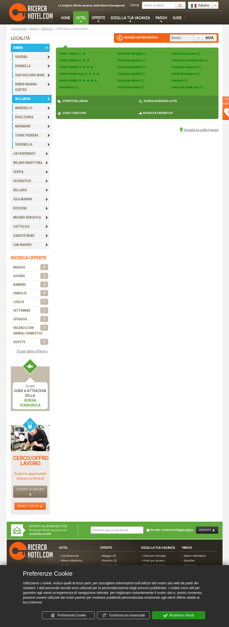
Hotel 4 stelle (78, 80)
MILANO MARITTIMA (30, 163)
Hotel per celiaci (130, 80)
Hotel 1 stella (72, 53)
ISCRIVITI (207, 530)
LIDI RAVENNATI (30, 153)
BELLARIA (30, 190)
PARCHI (161, 18)
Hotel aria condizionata (189, 60)
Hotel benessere (131, 87)
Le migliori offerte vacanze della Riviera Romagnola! (91, 5)
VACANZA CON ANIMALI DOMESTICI (30, 330)
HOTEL (81, 18)
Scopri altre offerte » (32, 351)
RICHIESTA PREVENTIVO (156, 113)
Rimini (33, 28)
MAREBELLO (32, 108)
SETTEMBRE (30, 310)
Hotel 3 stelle (76, 67)
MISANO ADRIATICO (30, 217)
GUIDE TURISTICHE (72, 113)
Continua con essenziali (123, 615)
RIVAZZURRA (32, 117)
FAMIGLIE (30, 293)
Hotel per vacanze (186, 67)
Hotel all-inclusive (185, 74)
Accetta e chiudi (178, 615)
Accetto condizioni (170, 530)
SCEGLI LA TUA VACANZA (130, 18)
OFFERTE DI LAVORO (30, 492)
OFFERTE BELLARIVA (73, 101)
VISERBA (32, 57)
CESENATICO (30, 181)
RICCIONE (30, 208)
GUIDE (177, 18)
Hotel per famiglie (132, 53)
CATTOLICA (30, 226)
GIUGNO (30, 276)
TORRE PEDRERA (32, 135)
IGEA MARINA (30, 199)
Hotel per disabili (131, 74)
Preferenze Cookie (68, 615)
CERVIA (30, 172)
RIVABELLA (32, 66)
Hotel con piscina (185, 53)
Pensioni (179, 80)
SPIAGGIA (30, 319)
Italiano (200, 5)
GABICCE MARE (30, 236)
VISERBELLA (32, 144)
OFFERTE (98, 18)
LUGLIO (30, 302)
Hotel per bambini (132, 67)
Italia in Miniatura (195, 555)
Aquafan (189, 560)
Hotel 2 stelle (74, 60)
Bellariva (47, 28)
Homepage (18, 28)
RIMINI (30, 48)
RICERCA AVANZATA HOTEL (158, 101)
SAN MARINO (30, 245)
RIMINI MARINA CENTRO (32, 87)
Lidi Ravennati (70, 555)
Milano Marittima (71, 560)
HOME (65, 18)
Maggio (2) (109, 555)
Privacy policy (184, 529)
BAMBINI (30, 284)
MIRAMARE (32, 126)
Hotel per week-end (187, 87)
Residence (68, 87)
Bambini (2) (109, 560)
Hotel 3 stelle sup (79, 74)
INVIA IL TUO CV (30, 506)
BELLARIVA (32, 99)
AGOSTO (30, 342)
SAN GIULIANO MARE (32, 75)
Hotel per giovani (131, 60)
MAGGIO (30, 267)
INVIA (210, 38)
